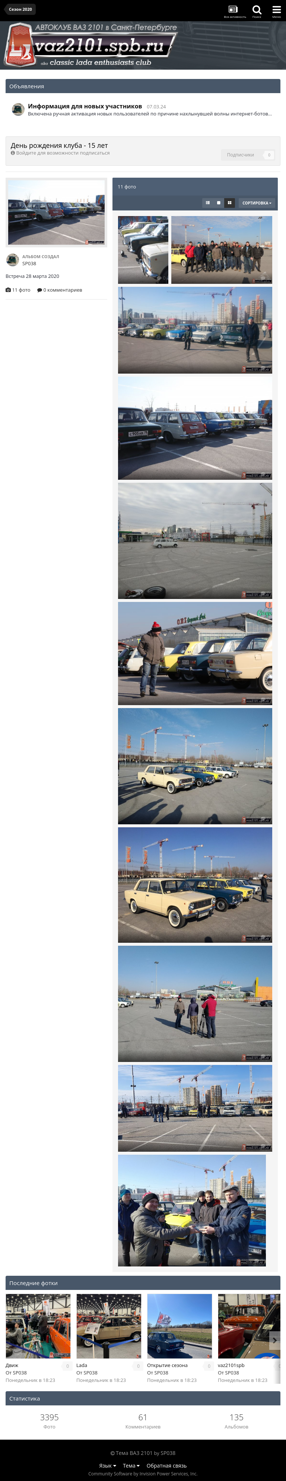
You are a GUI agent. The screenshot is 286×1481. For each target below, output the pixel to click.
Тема (131, 1465)
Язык (107, 1465)
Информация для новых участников (85, 106)
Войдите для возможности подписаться (62, 152)
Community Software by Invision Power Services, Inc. (142, 1474)
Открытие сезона (167, 1365)
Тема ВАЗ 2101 (134, 1452)
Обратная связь (167, 1465)
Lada (81, 1365)
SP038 (20, 1372)
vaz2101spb (231, 1365)
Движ (12, 1365)
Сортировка (256, 203)
